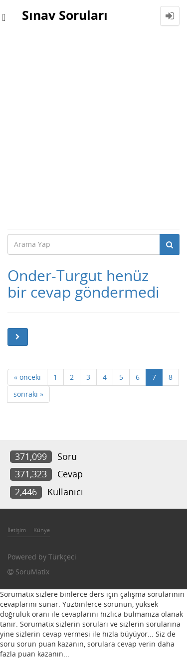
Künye (41, 530)
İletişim (16, 530)
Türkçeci (62, 556)
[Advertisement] (93, 130)
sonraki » (28, 394)
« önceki (27, 377)
